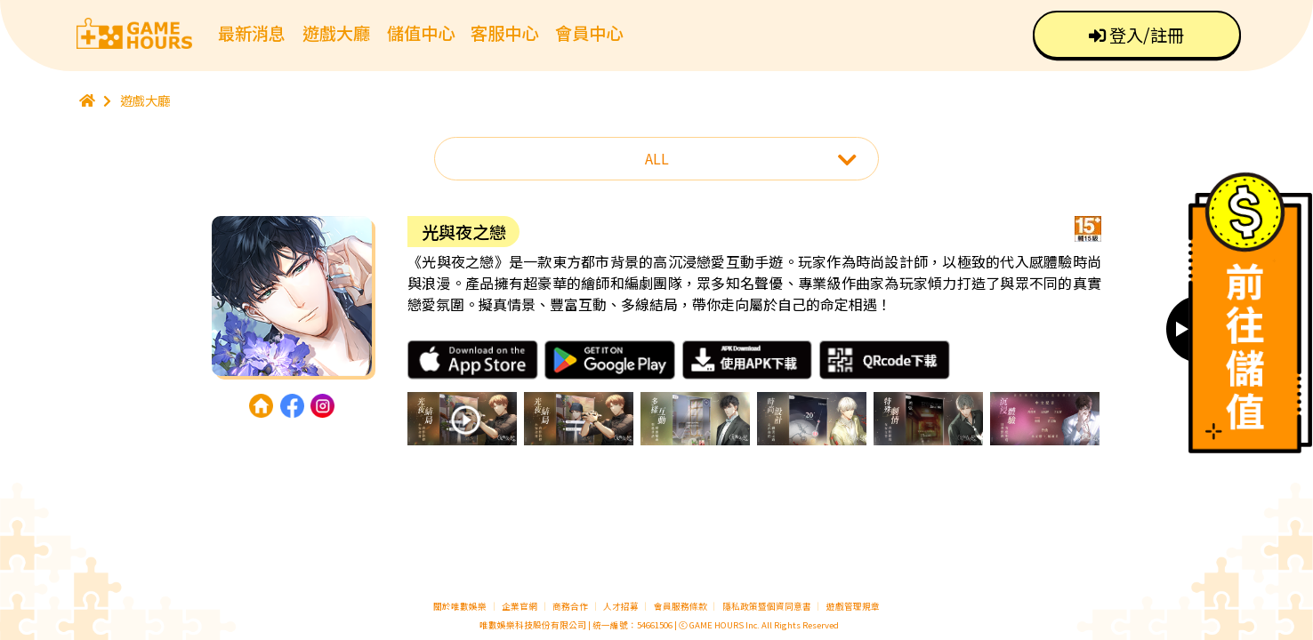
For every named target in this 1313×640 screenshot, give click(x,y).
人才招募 (621, 606)
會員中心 (589, 32)
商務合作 (570, 606)
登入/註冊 (1136, 34)
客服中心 (504, 32)
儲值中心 (421, 32)
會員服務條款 (680, 606)
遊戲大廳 (336, 32)
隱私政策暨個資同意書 (766, 606)
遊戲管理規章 (853, 606)
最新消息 (252, 32)
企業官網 (519, 606)
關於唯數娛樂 (460, 606)
